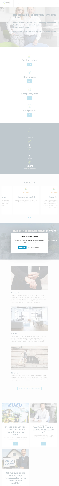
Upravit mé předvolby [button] (34, 247)
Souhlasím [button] (22, 247)
